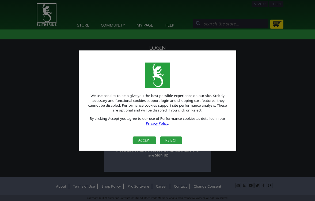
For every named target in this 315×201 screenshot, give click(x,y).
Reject (171, 140)
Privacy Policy (157, 123)
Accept (144, 140)
